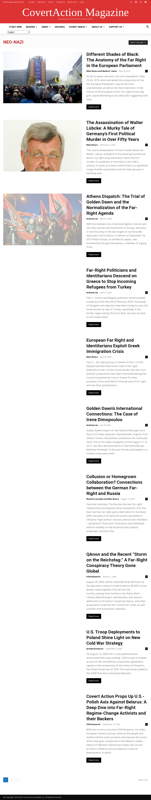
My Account (72, 2)
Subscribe (41, 2)
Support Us (116, 26)
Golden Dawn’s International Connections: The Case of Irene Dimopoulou (114, 414)
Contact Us (60, 2)
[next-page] (17, 779)
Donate (32, 2)
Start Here (15, 26)
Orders (51, 2)
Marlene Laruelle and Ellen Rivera (102, 499)
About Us (98, 26)
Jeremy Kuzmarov (94, 648)
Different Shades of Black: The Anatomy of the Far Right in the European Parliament (116, 60)
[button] (147, 27)
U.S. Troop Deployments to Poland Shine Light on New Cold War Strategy (113, 637)
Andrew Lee (92, 218)
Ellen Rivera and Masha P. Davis (101, 71)
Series (46, 26)
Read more (94, 107)
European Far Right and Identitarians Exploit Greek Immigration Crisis (113, 346)
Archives (60, 26)
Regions (31, 26)
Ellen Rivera (92, 145)
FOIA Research (93, 576)
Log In (82, 2)
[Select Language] (18, 32)
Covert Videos (78, 26)
